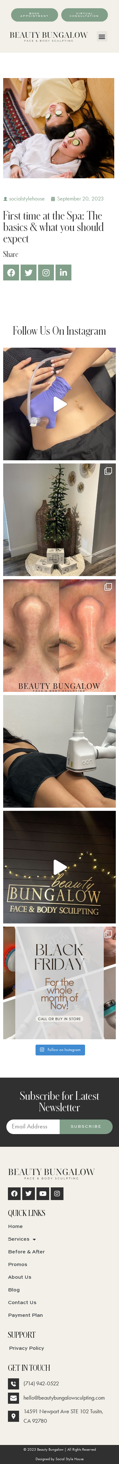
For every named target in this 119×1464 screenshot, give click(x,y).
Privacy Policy (26, 1348)
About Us (19, 1277)
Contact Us (22, 1302)
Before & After (26, 1252)
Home (15, 1226)
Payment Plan (25, 1315)
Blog (14, 1290)
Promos (17, 1264)
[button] (102, 36)
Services (22, 1239)
